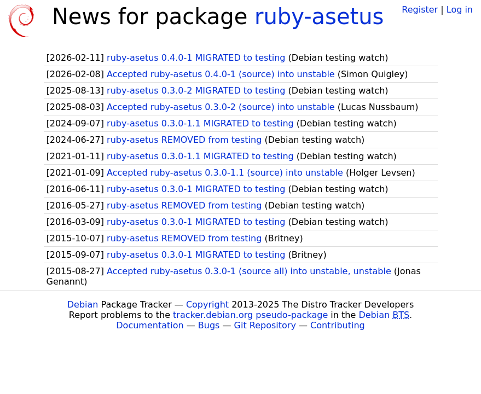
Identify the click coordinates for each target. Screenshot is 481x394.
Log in (460, 9)
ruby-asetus (319, 16)
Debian (82, 304)
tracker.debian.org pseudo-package (250, 315)
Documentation (149, 325)
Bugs (209, 325)
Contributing (337, 325)
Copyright (207, 304)
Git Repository (265, 325)
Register (420, 9)
